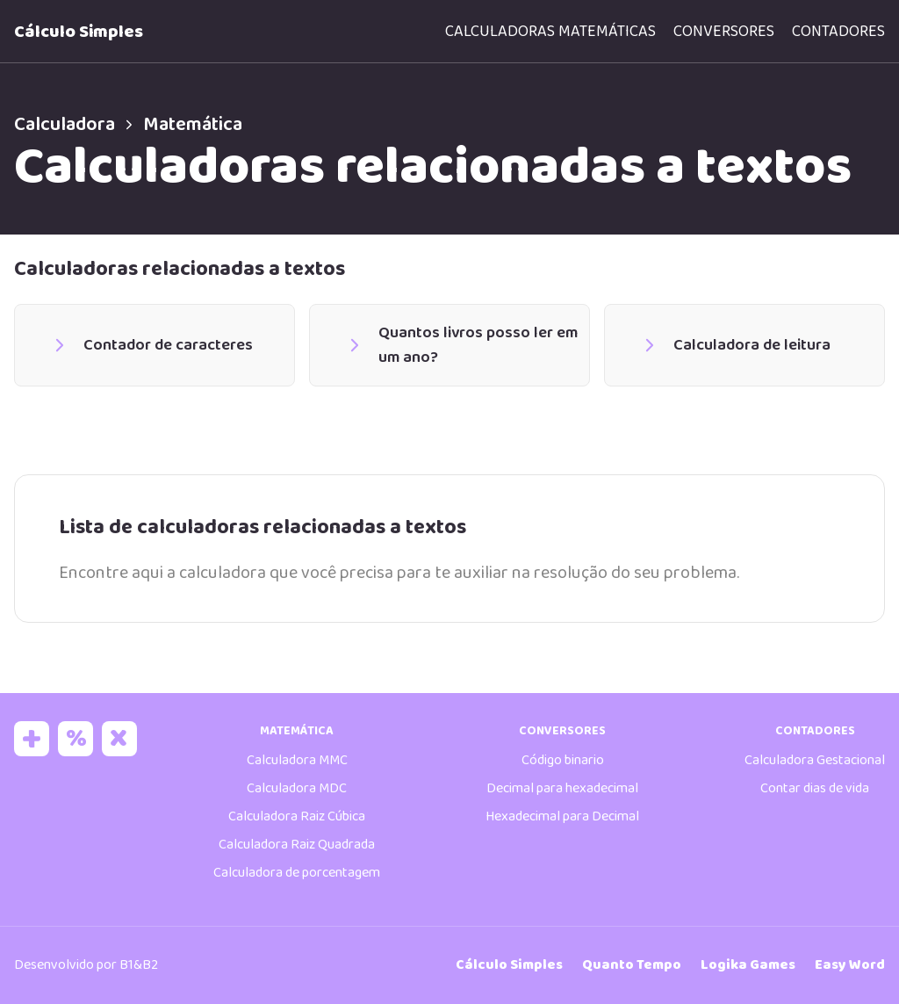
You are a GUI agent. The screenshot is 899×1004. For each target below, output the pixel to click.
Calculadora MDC (297, 788)
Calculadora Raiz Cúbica (296, 816)
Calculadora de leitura (735, 345)
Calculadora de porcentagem (296, 873)
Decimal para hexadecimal (562, 788)
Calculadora (78, 125)
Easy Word (850, 965)
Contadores (838, 31)
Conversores (723, 31)
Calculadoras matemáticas (550, 31)
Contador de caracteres (151, 345)
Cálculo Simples (78, 32)
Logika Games (748, 965)
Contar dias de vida (814, 788)
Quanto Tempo (631, 965)
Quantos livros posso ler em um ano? (461, 345)
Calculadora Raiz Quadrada (297, 845)
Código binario (562, 760)
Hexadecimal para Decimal (562, 816)
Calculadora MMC (297, 760)
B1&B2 (138, 965)
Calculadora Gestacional (814, 760)
